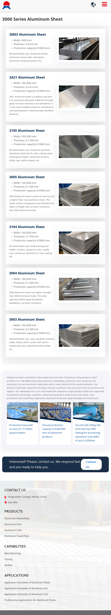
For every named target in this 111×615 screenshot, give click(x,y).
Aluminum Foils (12, 524)
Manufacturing (12, 553)
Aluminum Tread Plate (16, 536)
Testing (8, 559)
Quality (8, 565)
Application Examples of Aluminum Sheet (27, 582)
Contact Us (15, 490)
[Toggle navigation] (104, 4)
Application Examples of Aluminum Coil (26, 594)
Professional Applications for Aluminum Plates (30, 600)
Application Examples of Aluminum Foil (25, 588)
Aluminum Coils (13, 530)
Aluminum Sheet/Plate (16, 518)
